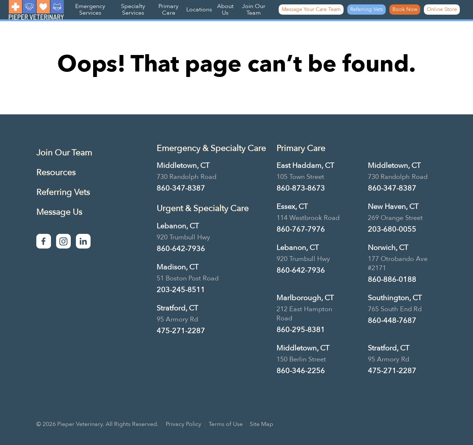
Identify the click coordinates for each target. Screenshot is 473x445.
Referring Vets (366, 9)
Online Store (442, 9)
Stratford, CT (177, 308)
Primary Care (168, 9)
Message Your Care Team (311, 9)
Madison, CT (177, 267)
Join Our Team (253, 9)
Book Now (404, 9)
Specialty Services (133, 9)
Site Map (261, 424)
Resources (56, 172)
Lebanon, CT (178, 226)
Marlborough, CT (305, 298)
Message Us (59, 212)
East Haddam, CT (305, 165)
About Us (225, 9)
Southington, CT (395, 298)
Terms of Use (226, 424)
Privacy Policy (183, 424)
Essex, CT (292, 207)
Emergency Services (90, 9)
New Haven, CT (393, 207)
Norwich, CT (388, 248)
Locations (199, 9)
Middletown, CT (183, 165)
